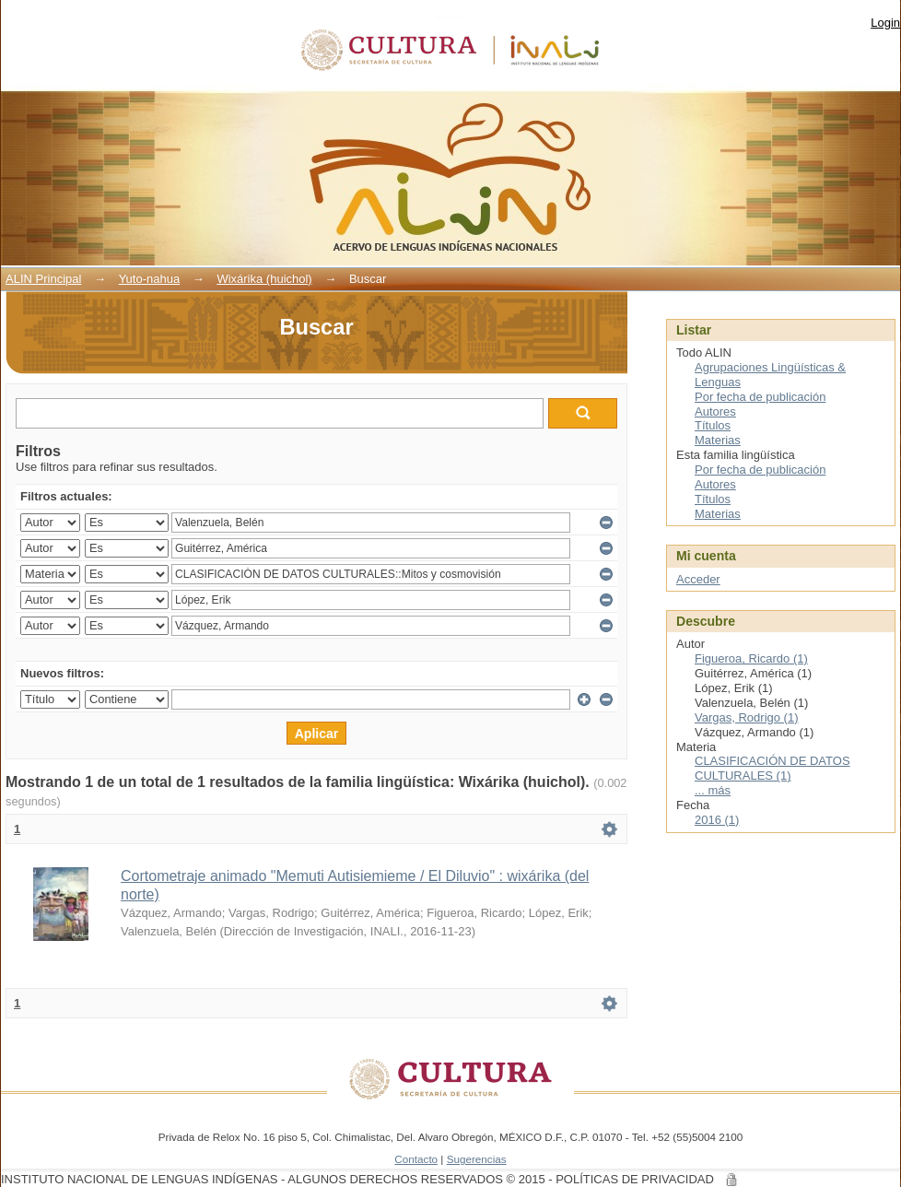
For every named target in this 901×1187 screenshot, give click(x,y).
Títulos (713, 425)
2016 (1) (717, 820)
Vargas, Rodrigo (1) (746, 717)
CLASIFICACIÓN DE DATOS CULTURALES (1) (772, 768)
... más (713, 790)
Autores (715, 411)
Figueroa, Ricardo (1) (751, 658)
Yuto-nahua (150, 279)
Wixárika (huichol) (263, 279)
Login (885, 22)
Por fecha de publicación (760, 397)
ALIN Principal (43, 279)
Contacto (416, 1159)
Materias (718, 440)
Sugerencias (477, 1159)
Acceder (698, 579)
